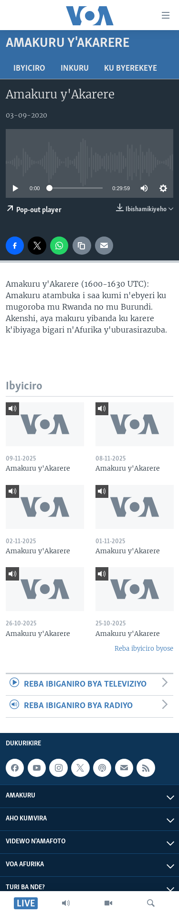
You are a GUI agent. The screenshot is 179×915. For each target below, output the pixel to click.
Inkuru (75, 68)
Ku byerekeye (130, 68)
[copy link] (82, 246)
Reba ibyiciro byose (144, 649)
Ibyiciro (29, 68)
